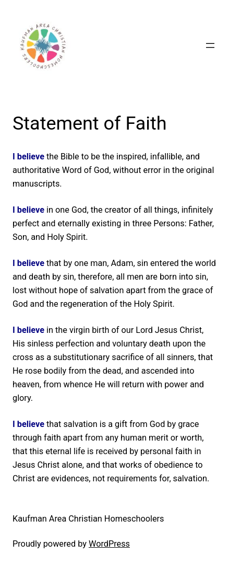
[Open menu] (210, 45)
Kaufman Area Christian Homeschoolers (88, 519)
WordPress (109, 544)
